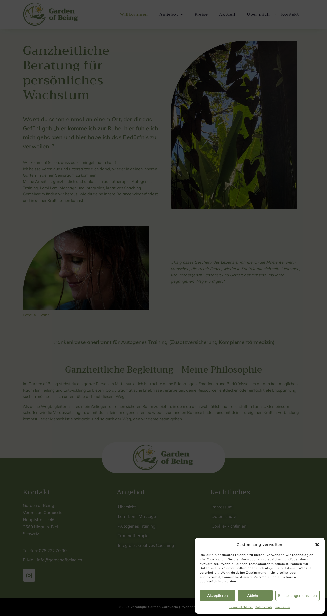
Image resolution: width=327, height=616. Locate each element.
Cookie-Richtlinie (241, 607)
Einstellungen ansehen (297, 595)
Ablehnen (255, 595)
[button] (317, 544)
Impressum (282, 607)
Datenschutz (263, 607)
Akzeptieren (217, 595)
